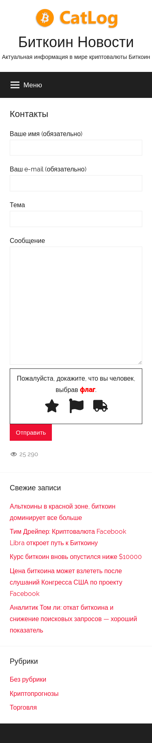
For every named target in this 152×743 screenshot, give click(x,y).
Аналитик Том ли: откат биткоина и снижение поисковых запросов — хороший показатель (73, 619)
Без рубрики (28, 679)
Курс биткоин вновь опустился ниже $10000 (76, 557)
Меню (26, 84)
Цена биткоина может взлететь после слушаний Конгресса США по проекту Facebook (66, 582)
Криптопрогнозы (34, 694)
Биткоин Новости (76, 41)
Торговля (23, 707)
